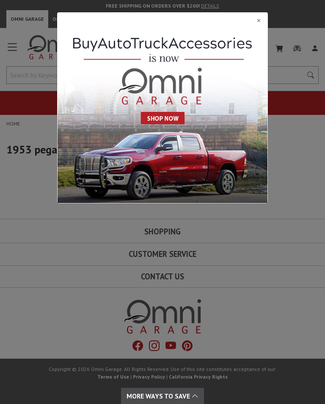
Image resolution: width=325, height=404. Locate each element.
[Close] (162, 20)
